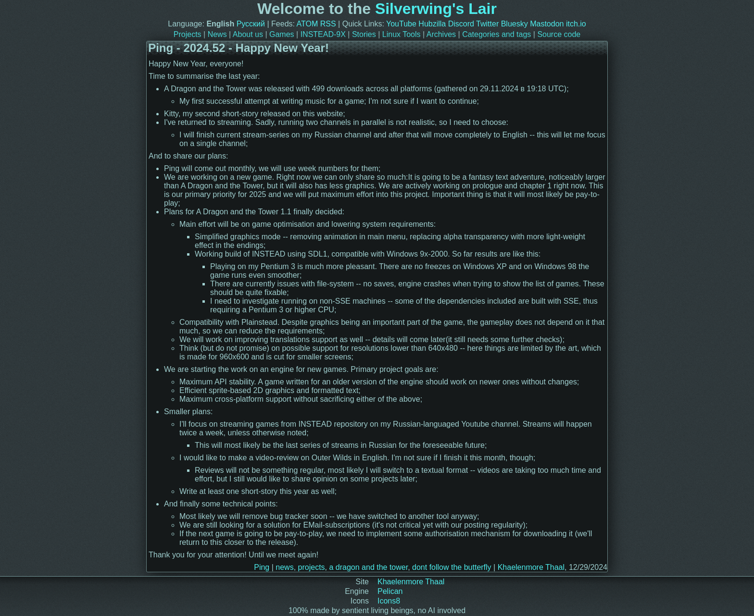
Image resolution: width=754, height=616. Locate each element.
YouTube (401, 24)
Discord (461, 24)
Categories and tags (496, 34)
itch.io (576, 24)
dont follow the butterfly (451, 567)
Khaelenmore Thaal (531, 567)
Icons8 (388, 601)
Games (281, 34)
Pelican (389, 591)
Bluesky (514, 24)
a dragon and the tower (368, 567)
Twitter (487, 24)
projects (311, 567)
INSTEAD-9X (323, 34)
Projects (187, 34)
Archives (441, 34)
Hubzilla (432, 24)
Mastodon (547, 24)
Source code (558, 34)
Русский (251, 24)
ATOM (307, 24)
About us (248, 34)
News (217, 34)
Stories (364, 34)
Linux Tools (401, 34)
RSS (328, 24)
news (284, 567)
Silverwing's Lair (436, 8)
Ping (261, 567)
